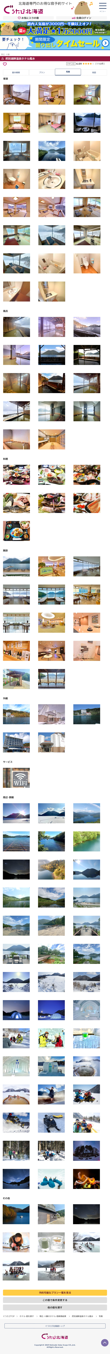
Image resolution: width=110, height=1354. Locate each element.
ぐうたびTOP (8, 1316)
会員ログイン (81, 18)
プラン (42, 72)
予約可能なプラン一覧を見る (55, 1292)
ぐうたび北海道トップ (55, 1326)
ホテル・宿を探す (27, 1316)
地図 (94, 72)
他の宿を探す (55, 1307)
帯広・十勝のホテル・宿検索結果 (52, 1316)
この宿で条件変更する (55, 1300)
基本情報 (16, 72)
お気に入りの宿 (28, 18)
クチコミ (71, 63)
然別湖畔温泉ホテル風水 (18, 58)
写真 (68, 71)
